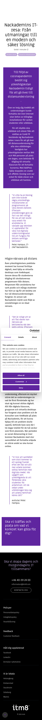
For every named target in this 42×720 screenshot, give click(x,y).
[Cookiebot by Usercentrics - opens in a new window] (29, 331)
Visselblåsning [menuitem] (9, 622)
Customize (21, 381)
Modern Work (11, 54)
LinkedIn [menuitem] (6, 657)
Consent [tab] (7, 337)
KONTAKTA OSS (21, 590)
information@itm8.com (21, 584)
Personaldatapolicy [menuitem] (11, 612)
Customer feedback (11, 636)
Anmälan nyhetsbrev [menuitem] (12, 662)
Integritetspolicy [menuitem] (9, 617)
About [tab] (34, 337)
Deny (21, 388)
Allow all (21, 375)
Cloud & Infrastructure (27, 54)
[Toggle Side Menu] (38, 3)
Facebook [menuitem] (7, 653)
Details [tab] (21, 337)
